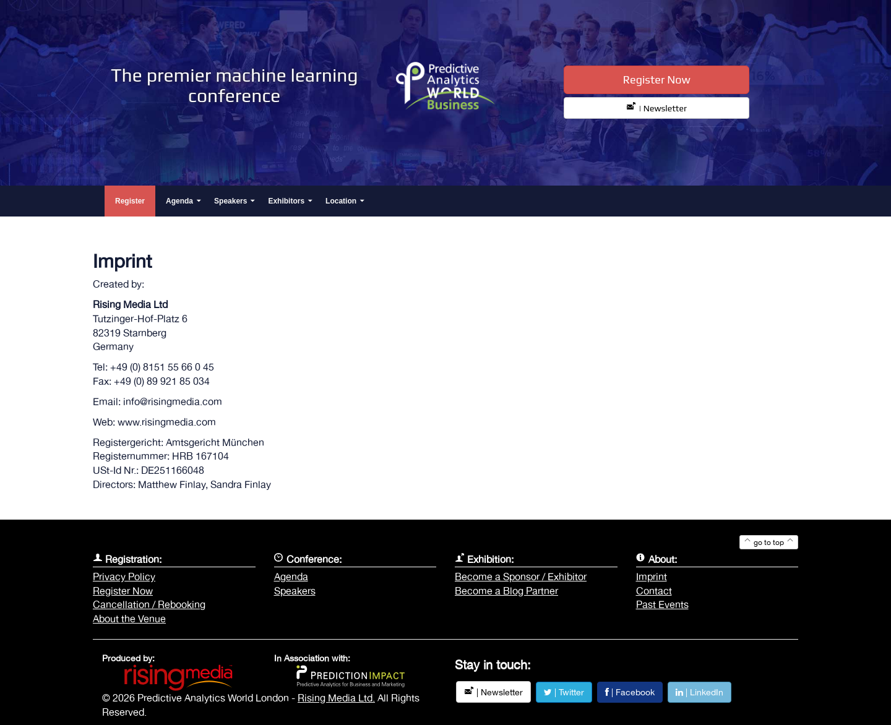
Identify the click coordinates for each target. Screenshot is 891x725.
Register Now (657, 79)
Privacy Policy (124, 576)
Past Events (662, 604)
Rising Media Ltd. (336, 697)
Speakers (295, 590)
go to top (768, 542)
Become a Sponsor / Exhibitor (521, 576)
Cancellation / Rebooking (149, 604)
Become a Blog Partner (506, 590)
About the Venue (129, 618)
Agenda (291, 576)
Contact (654, 590)
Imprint (651, 576)
